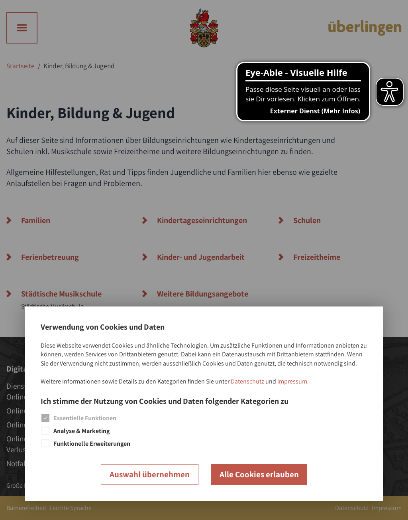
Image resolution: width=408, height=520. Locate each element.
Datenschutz (247, 381)
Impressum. (293, 381)
